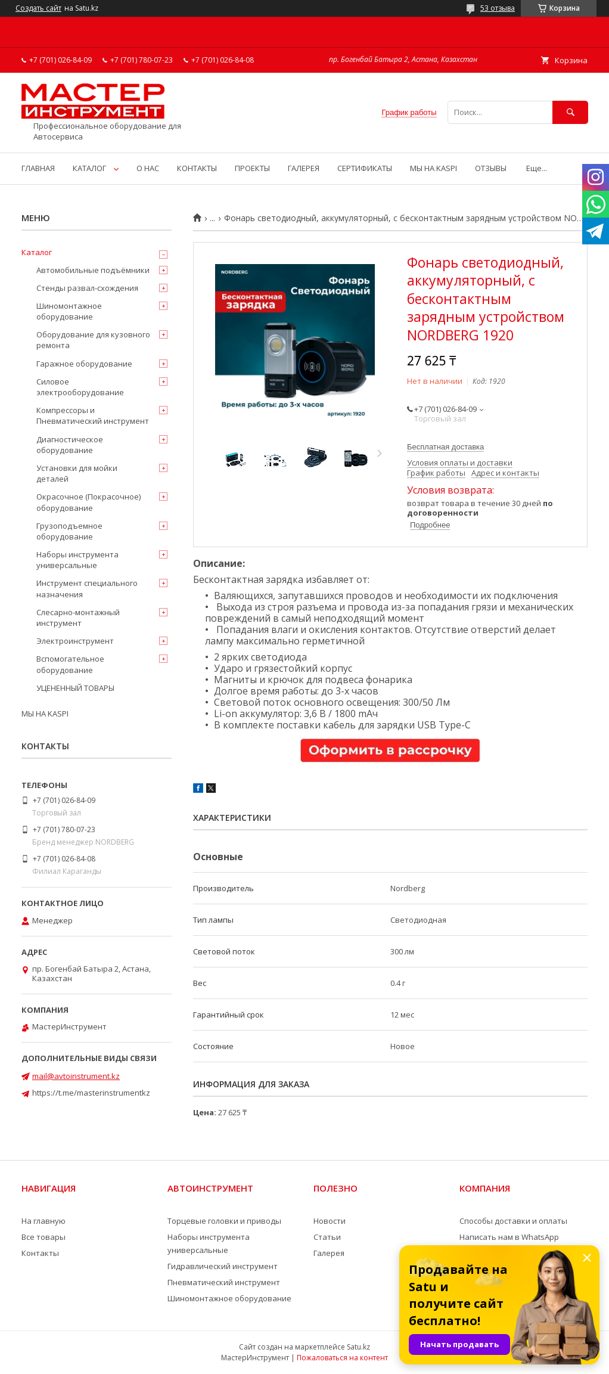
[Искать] (570, 112)
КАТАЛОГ (89, 168)
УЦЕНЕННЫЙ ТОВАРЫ (75, 688)
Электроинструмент (75, 640)
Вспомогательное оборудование (70, 664)
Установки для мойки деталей (76, 473)
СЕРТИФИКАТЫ (364, 168)
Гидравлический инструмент (222, 1266)
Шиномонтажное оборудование (69, 311)
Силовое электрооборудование (80, 387)
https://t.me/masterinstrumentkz (91, 1092)
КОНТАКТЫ (197, 168)
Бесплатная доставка (445, 446)
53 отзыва (497, 8)
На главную (43, 1220)
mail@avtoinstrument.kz (76, 1076)
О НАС (147, 168)
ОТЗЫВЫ (491, 168)
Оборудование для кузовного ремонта (93, 340)
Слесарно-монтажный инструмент (78, 617)
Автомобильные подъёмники (93, 270)
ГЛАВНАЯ (38, 168)
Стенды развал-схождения (87, 288)
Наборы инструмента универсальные (77, 559)
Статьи (327, 1237)
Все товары (43, 1237)
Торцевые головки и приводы (224, 1220)
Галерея (328, 1253)
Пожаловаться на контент (342, 1358)
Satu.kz (358, 1347)
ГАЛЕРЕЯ (303, 168)
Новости (329, 1220)
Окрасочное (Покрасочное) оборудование (88, 502)
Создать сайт (38, 8)
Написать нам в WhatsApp (509, 1237)
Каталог (36, 252)
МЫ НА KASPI (433, 168)
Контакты (40, 1253)
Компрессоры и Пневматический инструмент (92, 415)
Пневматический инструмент (223, 1282)
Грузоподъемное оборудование (69, 531)
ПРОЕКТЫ (252, 168)
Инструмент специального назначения (87, 588)
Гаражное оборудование (84, 363)
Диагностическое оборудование (69, 444)
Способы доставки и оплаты (513, 1220)
